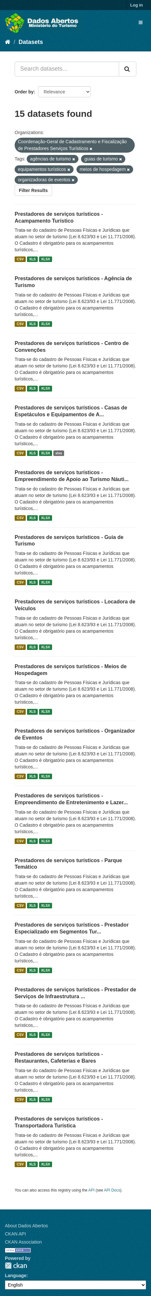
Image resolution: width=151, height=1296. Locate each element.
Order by (24, 91)
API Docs (112, 1190)
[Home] (7, 42)
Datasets (31, 42)
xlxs (58, 453)
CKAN (16, 1265)
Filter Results (33, 190)
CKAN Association (23, 1242)
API (91, 1190)
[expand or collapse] (140, 22)
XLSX (45, 259)
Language (15, 1275)
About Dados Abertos (26, 1225)
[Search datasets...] (67, 69)
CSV (20, 259)
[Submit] (127, 69)
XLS (32, 259)
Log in (136, 5)
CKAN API (15, 1233)
